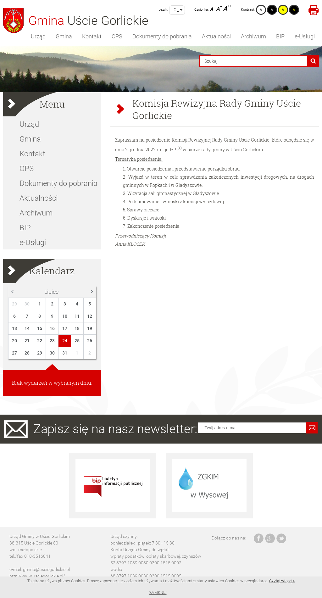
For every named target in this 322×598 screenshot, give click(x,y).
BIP (280, 36)
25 (77, 340)
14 (27, 328)
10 (64, 316)
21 (27, 340)
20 (14, 340)
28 (27, 352)
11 (77, 316)
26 (89, 340)
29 (14, 303)
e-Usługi (305, 36)
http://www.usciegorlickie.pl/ (37, 575)
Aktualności (216, 36)
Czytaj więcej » (282, 580)
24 (64, 340)
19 (89, 328)
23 (52, 340)
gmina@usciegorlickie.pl (46, 569)
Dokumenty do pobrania (162, 36)
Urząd (38, 36)
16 (52, 328)
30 (27, 303)
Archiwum (253, 36)
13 (14, 328)
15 (39, 328)
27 (14, 352)
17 (64, 328)
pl (176, 10)
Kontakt (92, 36)
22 (39, 340)
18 (77, 328)
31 (64, 352)
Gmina (64, 36)
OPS (117, 36)
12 (89, 316)
